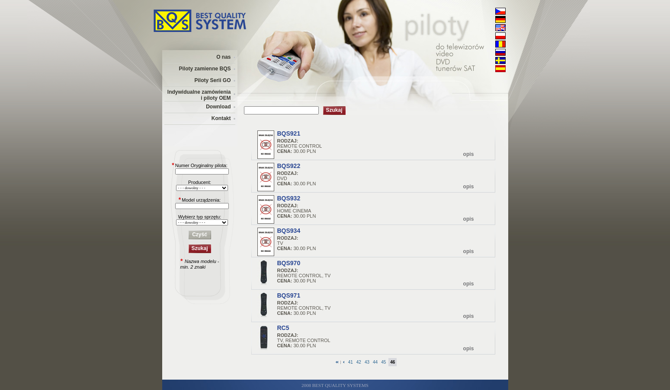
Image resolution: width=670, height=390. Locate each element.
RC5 (283, 327)
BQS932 (289, 198)
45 (383, 362)
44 (375, 362)
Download (218, 107)
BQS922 (289, 165)
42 (358, 362)
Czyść (199, 234)
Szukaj (199, 248)
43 (367, 362)
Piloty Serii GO (212, 80)
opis (468, 154)
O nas (223, 57)
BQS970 (289, 263)
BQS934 (289, 230)
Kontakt (221, 118)
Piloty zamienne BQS (205, 69)
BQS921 (289, 133)
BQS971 (289, 295)
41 (350, 362)
